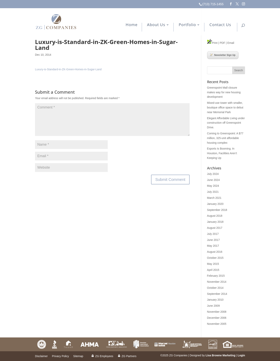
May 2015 (213, 263)
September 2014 (217, 293)
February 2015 (216, 275)
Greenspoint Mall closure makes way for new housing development (224, 92)
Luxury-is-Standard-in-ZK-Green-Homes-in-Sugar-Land (68, 69)
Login (241, 355)
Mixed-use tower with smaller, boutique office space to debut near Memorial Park (225, 107)
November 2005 (217, 323)
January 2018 (215, 221)
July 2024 (213, 173)
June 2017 (213, 239)
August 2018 (214, 215)
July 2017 (213, 233)
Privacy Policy (60, 356)
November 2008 (217, 311)
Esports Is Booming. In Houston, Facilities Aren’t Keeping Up (222, 153)
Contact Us (220, 25)
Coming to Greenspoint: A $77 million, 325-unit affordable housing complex (225, 138)
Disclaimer (41, 356)
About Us (156, 25)
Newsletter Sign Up (222, 54)
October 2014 (215, 287)
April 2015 (213, 269)
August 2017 (214, 227)
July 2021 (213, 191)
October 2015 (215, 257)
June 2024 (213, 179)
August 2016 (214, 251)
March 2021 (214, 197)
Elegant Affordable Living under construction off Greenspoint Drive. (226, 123)
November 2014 (217, 281)
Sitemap (78, 356)
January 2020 (215, 203)
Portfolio (187, 25)
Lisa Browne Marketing (220, 355)
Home (131, 25)
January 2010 (215, 299)
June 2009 (213, 305)
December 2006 (217, 317)
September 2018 (217, 209)
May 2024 (213, 185)
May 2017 (213, 245)
